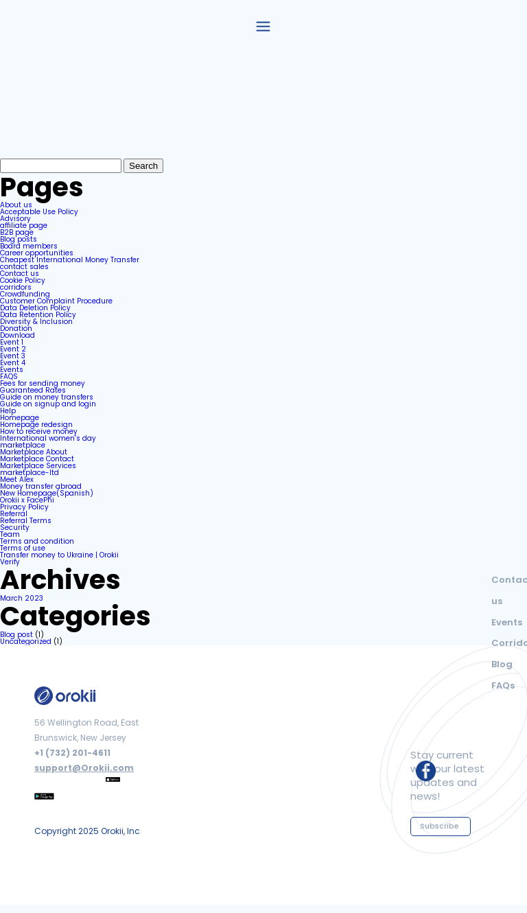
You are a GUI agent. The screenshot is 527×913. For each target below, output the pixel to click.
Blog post (16, 634)
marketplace (22, 445)
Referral (13, 514)
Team (10, 534)
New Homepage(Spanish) (46, 493)
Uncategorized (25, 641)
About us (16, 205)
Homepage (19, 418)
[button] (263, 25)
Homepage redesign (36, 424)
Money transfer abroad (41, 486)
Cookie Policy (22, 280)
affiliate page (23, 225)
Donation (16, 328)
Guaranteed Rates (33, 390)
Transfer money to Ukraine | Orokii (59, 555)
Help (8, 411)
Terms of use (22, 548)
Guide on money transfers (46, 397)
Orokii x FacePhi (27, 500)
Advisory (15, 218)
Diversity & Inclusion (36, 321)
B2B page (17, 232)
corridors (16, 287)
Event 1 (11, 342)
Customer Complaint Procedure (56, 301)
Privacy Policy (24, 507)
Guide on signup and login (48, 404)
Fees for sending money (42, 383)
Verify (10, 562)
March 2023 (21, 598)
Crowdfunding (25, 294)
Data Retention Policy (38, 315)
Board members (29, 246)
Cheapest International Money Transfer (69, 260)
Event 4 (12, 363)
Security (15, 527)
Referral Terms (25, 521)
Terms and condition (37, 541)
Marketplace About (33, 452)
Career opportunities (36, 253)
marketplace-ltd (29, 472)
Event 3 (12, 356)
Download (17, 335)
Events (11, 370)
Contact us (19, 273)
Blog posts (18, 239)
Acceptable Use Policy (39, 212)
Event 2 (13, 349)
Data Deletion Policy (35, 308)
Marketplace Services (38, 466)
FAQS (9, 376)
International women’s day (48, 438)
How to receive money (39, 431)
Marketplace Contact (37, 459)
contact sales (24, 267)
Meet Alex (17, 479)
